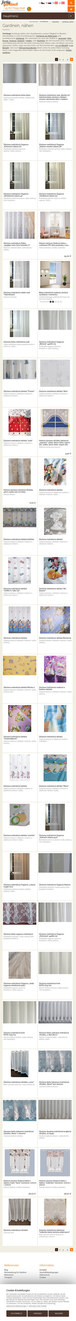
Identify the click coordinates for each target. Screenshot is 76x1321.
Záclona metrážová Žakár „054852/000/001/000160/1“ (16, 244)
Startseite (55, 21)
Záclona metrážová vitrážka (15, 1230)
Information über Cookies (39, 1305)
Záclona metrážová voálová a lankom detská (52, 688)
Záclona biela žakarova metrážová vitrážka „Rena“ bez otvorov (54, 1083)
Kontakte (43, 1270)
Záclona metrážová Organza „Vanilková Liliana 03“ (51, 195)
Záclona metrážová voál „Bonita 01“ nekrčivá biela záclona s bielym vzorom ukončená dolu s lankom (54, 97)
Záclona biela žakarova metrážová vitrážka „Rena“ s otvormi (18, 1132)
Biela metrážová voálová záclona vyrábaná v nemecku (53, 294)
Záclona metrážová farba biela (16, 95)
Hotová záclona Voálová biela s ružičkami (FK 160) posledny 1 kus (54, 244)
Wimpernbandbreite (27, 48)
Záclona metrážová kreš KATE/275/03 (14, 1034)
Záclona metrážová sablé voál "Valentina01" (16, 294)
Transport (8, 1277)
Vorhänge (20, 38)
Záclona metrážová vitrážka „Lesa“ (18, 1082)
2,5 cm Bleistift (61, 45)
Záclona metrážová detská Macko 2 (19, 687)
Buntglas (41, 41)
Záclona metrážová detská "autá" (18, 441)
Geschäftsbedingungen (49, 1272)
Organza (12, 41)
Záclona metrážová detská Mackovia (55, 638)
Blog (6, 1270)
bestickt (20, 41)
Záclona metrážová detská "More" (54, 786)
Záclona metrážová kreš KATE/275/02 (49, 984)
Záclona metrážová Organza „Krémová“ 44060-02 (51, 935)
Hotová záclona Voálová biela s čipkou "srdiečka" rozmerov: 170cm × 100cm (55, 1183)
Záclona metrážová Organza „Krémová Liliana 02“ (15, 146)
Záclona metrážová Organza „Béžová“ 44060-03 (51, 343)
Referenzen (8, 1275)
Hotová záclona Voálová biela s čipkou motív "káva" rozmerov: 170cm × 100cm (19, 1183)
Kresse (5, 41)
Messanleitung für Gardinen (15, 1272)
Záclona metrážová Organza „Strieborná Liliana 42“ (15, 195)
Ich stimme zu (17, 1313)
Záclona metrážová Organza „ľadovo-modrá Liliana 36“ (51, 146)
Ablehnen (58, 1313)
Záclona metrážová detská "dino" (53, 391)
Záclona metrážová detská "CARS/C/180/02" (15, 590)
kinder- (29, 41)
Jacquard (62, 38)
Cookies (43, 1277)
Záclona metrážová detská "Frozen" (19, 391)
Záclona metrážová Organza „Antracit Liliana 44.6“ (51, 836)
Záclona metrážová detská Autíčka (18, 539)
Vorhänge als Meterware (46, 36)
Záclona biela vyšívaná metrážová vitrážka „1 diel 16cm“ (54, 1034)
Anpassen (38, 1313)
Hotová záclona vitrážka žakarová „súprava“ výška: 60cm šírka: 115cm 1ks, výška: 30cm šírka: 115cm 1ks (54, 443)
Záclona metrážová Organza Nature (54, 885)
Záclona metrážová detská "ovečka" (19, 835)
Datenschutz (45, 1275)
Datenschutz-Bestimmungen (18, 1305)
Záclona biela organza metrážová (18, 934)
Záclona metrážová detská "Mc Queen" (52, 590)
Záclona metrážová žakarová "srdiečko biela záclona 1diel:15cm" (54, 1231)
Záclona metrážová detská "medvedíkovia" (15, 738)
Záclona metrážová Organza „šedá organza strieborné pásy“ (18, 984)
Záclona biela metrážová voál (16, 342)
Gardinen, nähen (68, 21)
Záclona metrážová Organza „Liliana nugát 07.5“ (19, 886)
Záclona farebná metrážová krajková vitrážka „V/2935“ (55, 1132)
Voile (69, 38)
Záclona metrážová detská (50, 490)
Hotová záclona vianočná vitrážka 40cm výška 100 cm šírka (18, 491)
